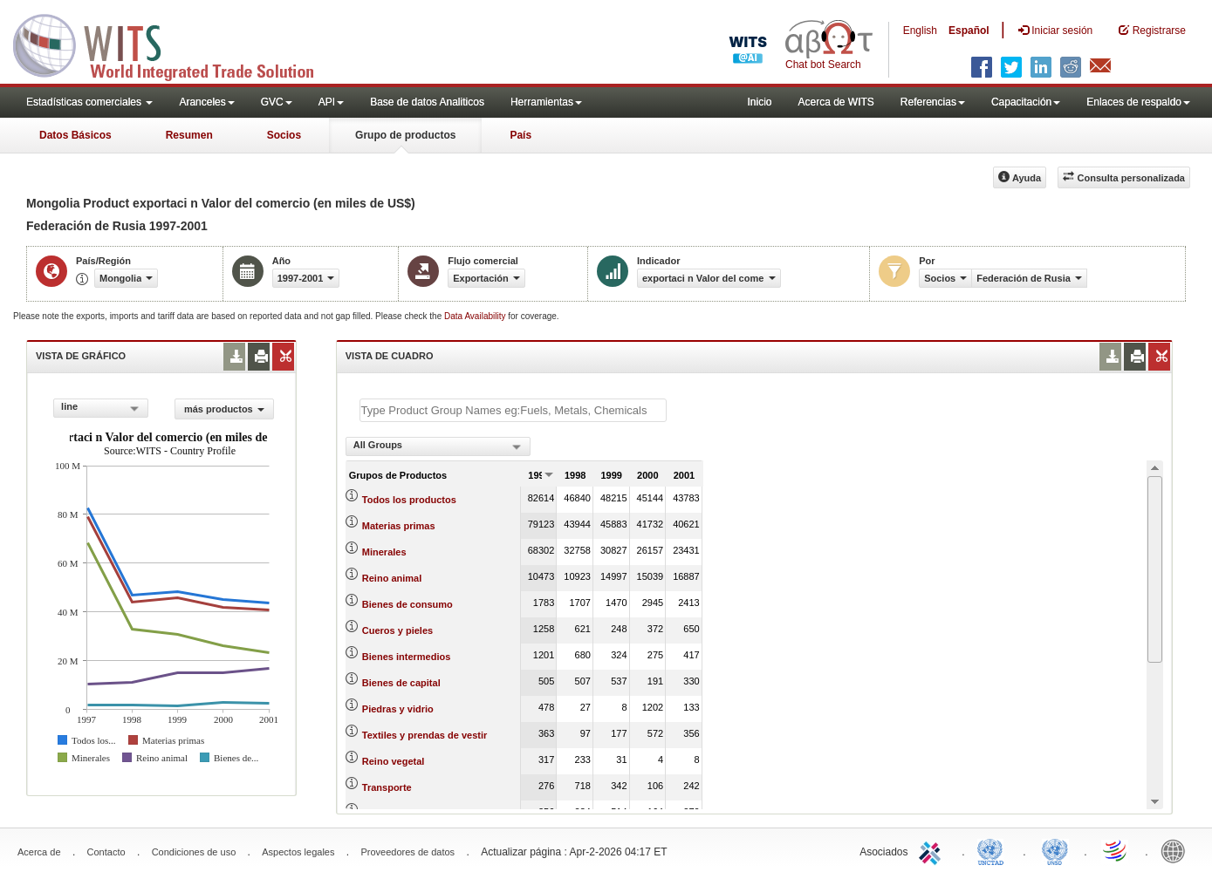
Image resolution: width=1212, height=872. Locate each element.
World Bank (1177, 850)
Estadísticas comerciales (89, 102)
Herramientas (546, 102)
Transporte (387, 787)
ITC (932, 850)
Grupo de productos (405, 135)
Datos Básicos (75, 135)
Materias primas (398, 526)
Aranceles (206, 102)
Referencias (932, 102)
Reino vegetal (393, 761)
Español (968, 30)
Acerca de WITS (835, 102)
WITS (174, 43)
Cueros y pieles (397, 630)
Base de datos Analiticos (427, 102)
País (520, 135)
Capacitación (1025, 102)
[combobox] (100, 408)
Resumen (189, 135)
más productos (224, 409)
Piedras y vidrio (398, 709)
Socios (284, 135)
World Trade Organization (1116, 850)
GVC (276, 102)
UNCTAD (993, 850)
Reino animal (391, 578)
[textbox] (513, 410)
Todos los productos (409, 499)
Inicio (759, 102)
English (920, 30)
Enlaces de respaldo (1138, 102)
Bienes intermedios (406, 656)
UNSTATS (1054, 850)
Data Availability (476, 316)
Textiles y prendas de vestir (424, 735)
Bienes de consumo (407, 604)
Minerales (384, 552)
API (331, 102)
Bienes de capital (401, 683)
